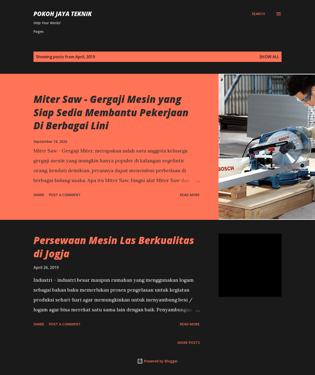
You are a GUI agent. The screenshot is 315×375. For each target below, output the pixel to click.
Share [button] (38, 194)
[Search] (258, 14)
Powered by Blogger (157, 361)
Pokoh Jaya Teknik (62, 14)
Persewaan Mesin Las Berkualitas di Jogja (113, 246)
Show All (269, 56)
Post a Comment (65, 194)
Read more (190, 194)
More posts (189, 342)
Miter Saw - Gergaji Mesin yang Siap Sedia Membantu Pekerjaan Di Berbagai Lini (111, 112)
